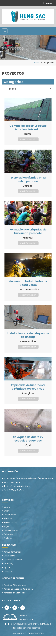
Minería (7, 507)
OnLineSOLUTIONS (36, 633)
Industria (8, 518)
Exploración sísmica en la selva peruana (28, 179)
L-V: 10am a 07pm (14, 490)
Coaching (8, 563)
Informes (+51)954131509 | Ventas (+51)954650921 (28, 478)
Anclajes (8, 538)
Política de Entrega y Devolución (18, 589)
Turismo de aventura (13, 559)
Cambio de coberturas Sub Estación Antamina (28, 127)
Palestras (8, 571)
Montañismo (9, 556)
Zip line (7, 567)
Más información (28, 139)
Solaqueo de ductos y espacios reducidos (28, 438)
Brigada (7, 526)
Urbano (7, 511)
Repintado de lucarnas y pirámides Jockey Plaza (28, 386)
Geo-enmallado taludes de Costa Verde (28, 283)
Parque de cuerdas (12, 552)
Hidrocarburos (10, 522)
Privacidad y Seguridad (15, 593)
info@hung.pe (12, 482)
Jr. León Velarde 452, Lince (17, 486)
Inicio (36, 62)
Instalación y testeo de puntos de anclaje (28, 335)
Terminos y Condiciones (15, 585)
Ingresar (47, 3)
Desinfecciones (11, 530)
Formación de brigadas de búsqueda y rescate (28, 231)
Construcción (10, 514)
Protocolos (8, 534)
